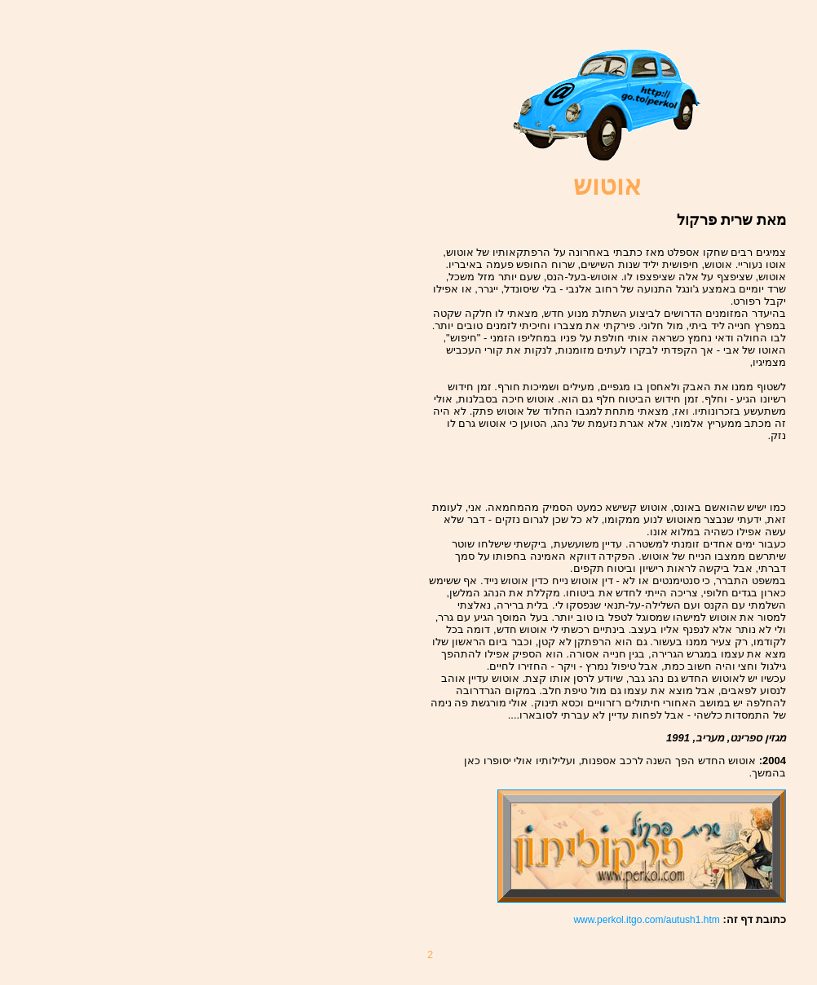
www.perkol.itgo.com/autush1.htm (646, 920)
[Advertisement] (690, 466)
